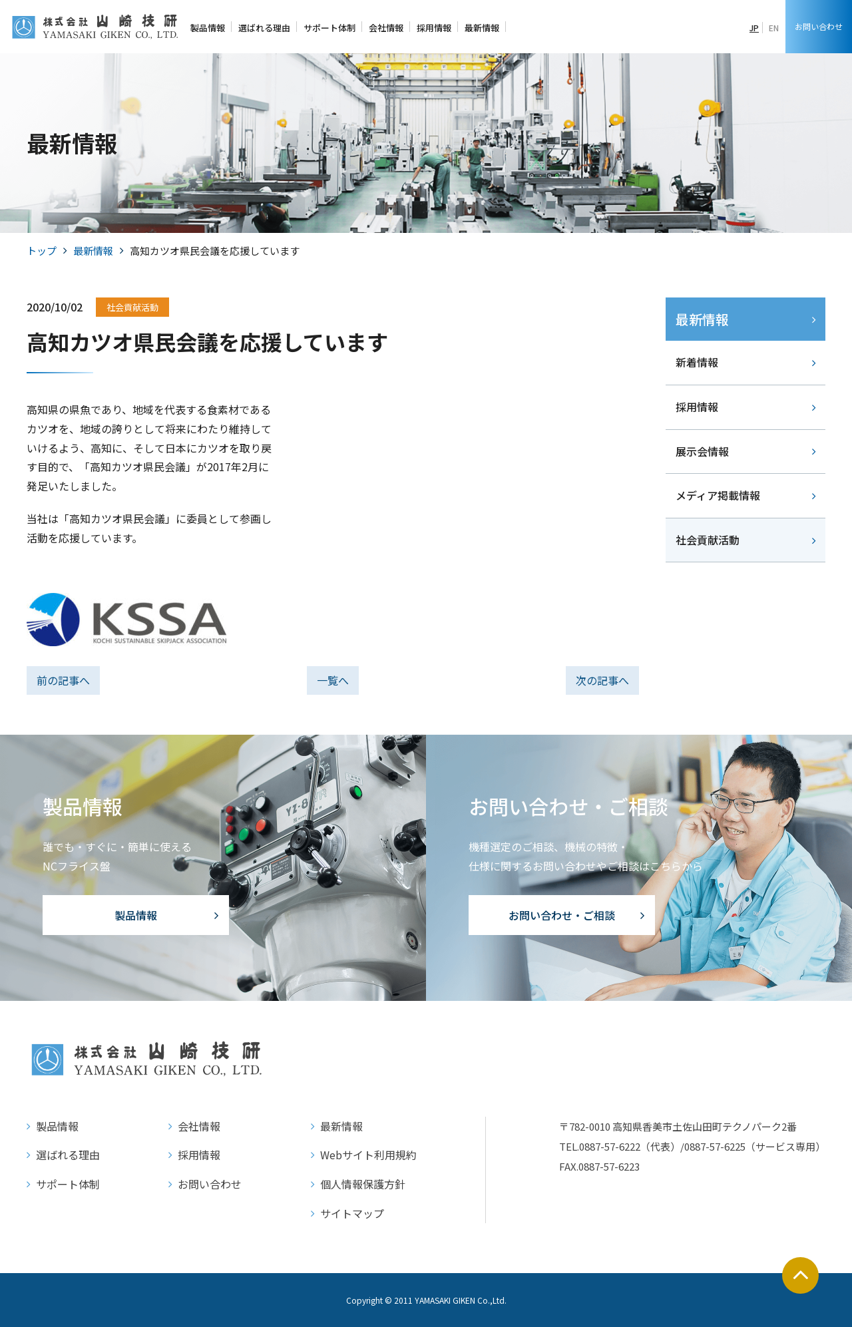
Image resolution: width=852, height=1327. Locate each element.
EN (774, 27)
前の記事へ (63, 680)
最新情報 (93, 251)
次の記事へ (602, 680)
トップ (42, 251)
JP (754, 27)
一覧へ (333, 680)
